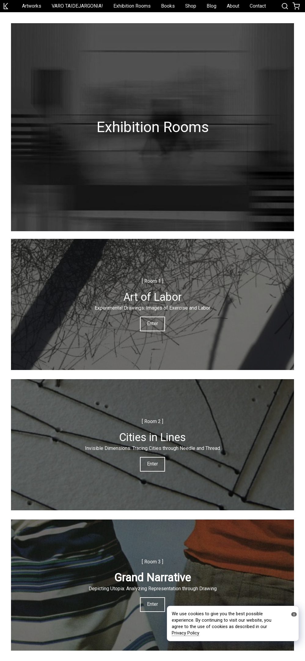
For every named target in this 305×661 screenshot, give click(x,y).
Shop (190, 6)
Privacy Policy (185, 633)
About (233, 6)
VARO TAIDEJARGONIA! (77, 6)
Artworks (31, 6)
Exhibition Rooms (132, 6)
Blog (211, 6)
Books (168, 6)
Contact (258, 6)
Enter (152, 323)
